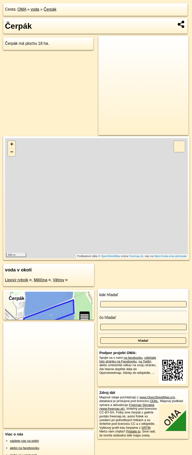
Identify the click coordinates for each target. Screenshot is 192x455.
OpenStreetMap (110, 256)
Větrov (58, 280)
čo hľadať (107, 317)
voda (35, 9)
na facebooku (133, 357)
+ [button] (11, 144)
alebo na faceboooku (24, 448)
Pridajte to (133, 431)
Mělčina (40, 280)
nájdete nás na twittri (24, 441)
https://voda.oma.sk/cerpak (170, 256)
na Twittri (145, 361)
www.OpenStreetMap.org (157, 397)
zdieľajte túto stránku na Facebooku (127, 359)
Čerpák (50, 9)
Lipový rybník (16, 280)
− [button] (11, 152)
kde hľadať (108, 295)
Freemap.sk (136, 256)
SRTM (146, 428)
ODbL (154, 401)
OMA (22, 9)
